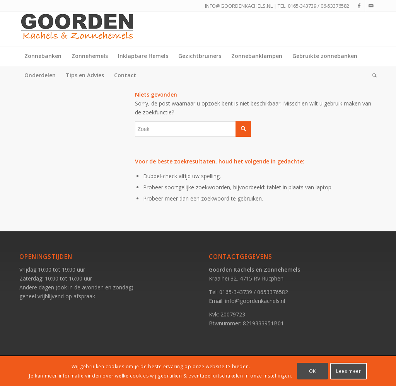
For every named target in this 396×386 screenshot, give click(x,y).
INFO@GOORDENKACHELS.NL (239, 5)
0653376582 (272, 292)
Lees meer (348, 371)
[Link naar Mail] (371, 6)
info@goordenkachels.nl (255, 300)
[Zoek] (372, 75)
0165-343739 (302, 5)
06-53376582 (335, 5)
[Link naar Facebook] (359, 6)
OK (312, 371)
